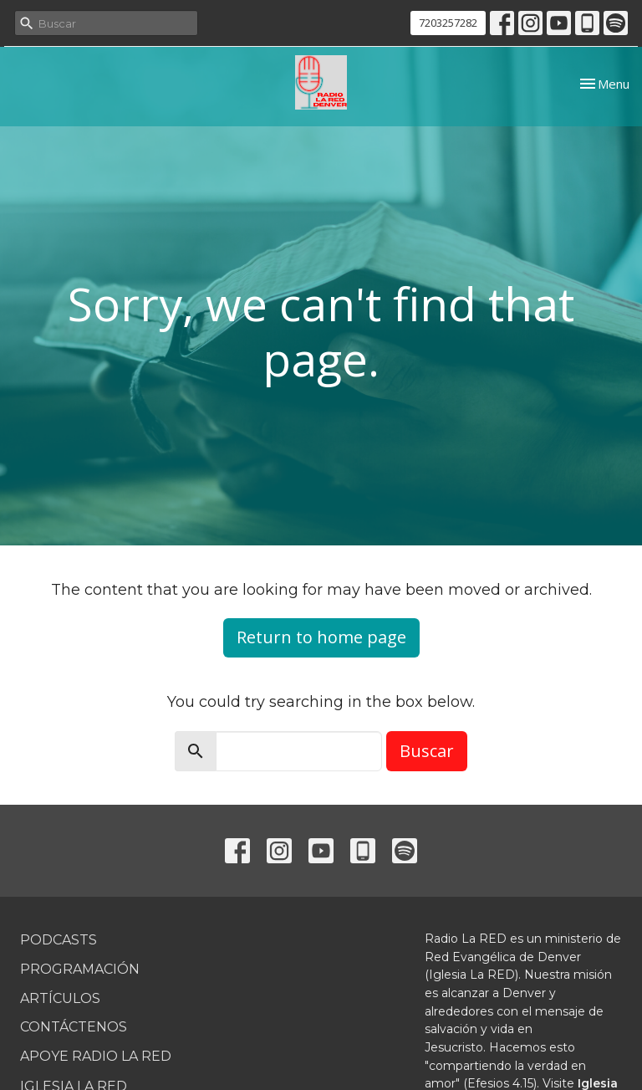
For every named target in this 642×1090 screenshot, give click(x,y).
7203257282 (448, 22)
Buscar (427, 750)
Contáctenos (73, 1027)
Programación (80, 969)
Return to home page (321, 637)
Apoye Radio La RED (95, 1056)
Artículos (60, 998)
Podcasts (58, 940)
